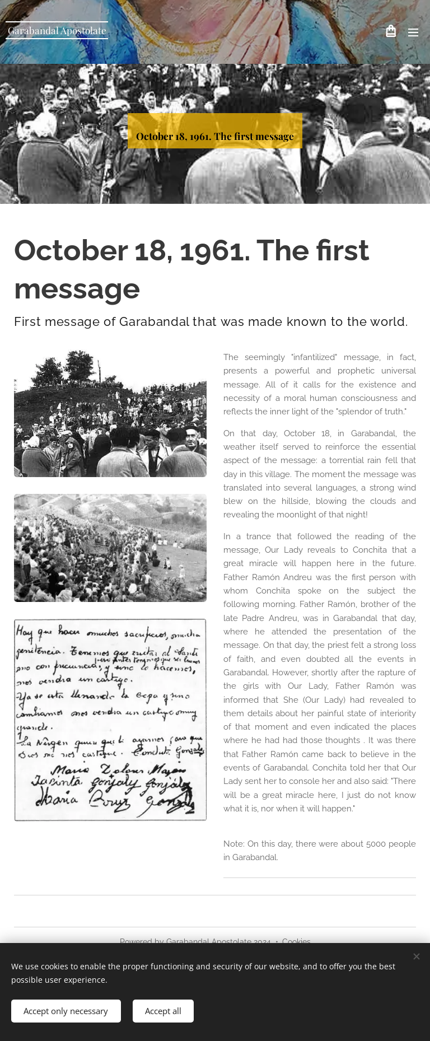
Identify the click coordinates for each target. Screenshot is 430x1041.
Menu (413, 32)
